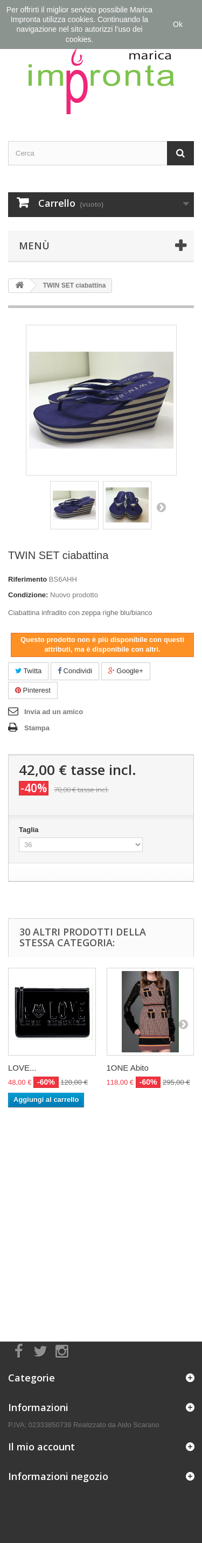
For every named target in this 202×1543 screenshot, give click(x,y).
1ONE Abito (128, 1067)
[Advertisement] (101, 1214)
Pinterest (33, 690)
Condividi (75, 671)
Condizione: (28, 595)
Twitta (28, 671)
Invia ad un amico (53, 712)
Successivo (161, 506)
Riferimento (27, 579)
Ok (178, 24)
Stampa (37, 728)
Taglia (29, 830)
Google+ (125, 671)
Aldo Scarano (138, 1425)
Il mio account (41, 1446)
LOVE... (22, 1067)
